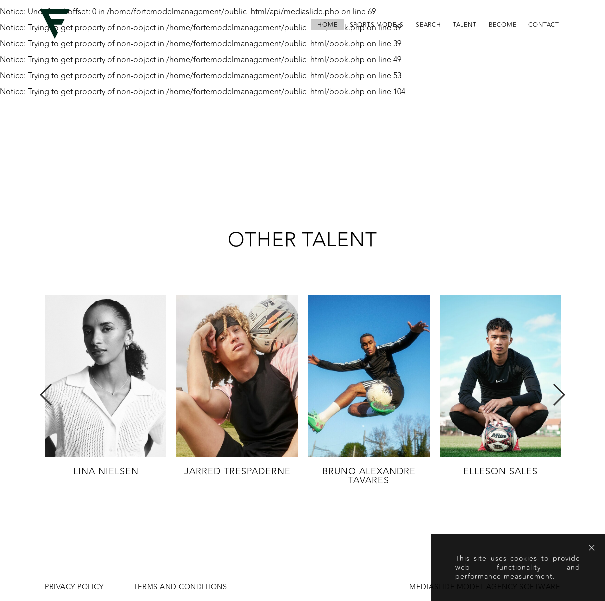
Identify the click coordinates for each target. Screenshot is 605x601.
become (503, 25)
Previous (46, 395)
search (428, 25)
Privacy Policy (74, 587)
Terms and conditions (180, 587)
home (327, 25)
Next (558, 395)
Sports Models (377, 25)
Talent (465, 25)
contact (543, 25)
